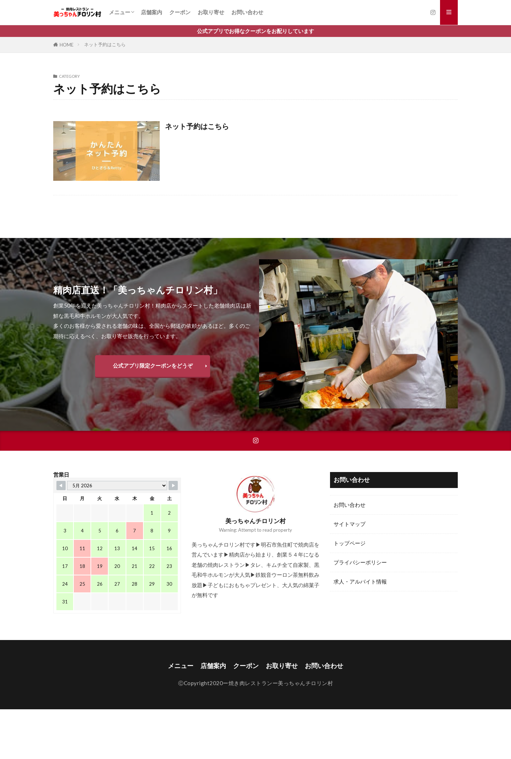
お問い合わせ (247, 12)
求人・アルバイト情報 (360, 581)
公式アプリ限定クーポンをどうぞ (153, 365)
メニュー (119, 12)
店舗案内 (151, 12)
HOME (66, 45)
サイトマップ (350, 524)
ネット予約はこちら (105, 44)
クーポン (180, 12)
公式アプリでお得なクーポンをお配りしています (255, 31)
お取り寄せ (211, 12)
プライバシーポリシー (360, 562)
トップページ (350, 543)
